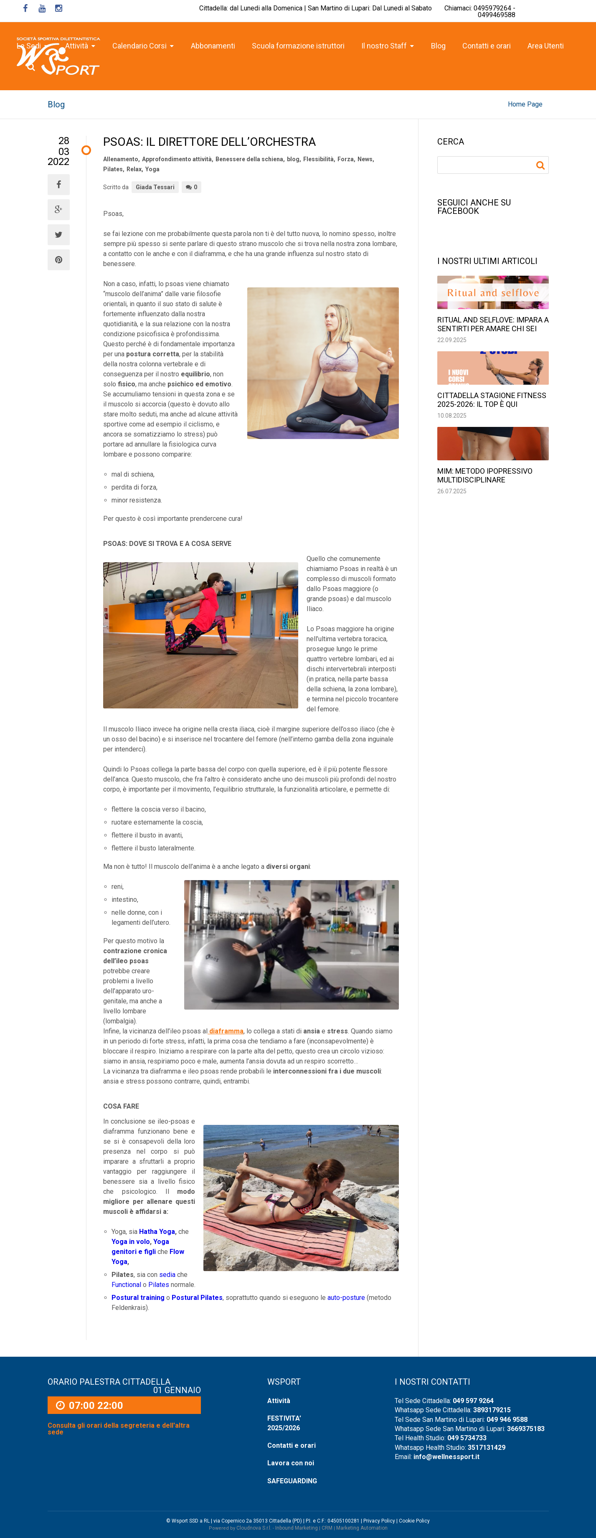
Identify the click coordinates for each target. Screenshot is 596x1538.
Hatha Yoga (157, 1232)
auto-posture (346, 1298)
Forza (345, 159)
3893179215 (492, 1410)
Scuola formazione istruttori (298, 45)
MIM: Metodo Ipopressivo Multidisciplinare (485, 475)
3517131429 (486, 1448)
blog (293, 159)
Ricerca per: (541, 165)
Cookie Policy (414, 1521)
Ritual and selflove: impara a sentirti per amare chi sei (493, 324)
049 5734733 (467, 1438)
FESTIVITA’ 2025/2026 (284, 1422)
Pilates (113, 169)
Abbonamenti (213, 45)
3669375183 (526, 1429)
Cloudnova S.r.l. (253, 1528)
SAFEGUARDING (292, 1481)
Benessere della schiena (249, 159)
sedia (166, 1275)
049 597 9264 (473, 1401)
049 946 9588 (507, 1420)
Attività (278, 1401)
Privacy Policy (379, 1521)
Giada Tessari (155, 187)
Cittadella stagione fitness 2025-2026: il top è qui (491, 400)
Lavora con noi (290, 1463)
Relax (134, 169)
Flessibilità (318, 159)
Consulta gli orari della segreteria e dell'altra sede (119, 1429)
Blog (438, 45)
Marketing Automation (362, 1528)
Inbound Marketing (296, 1528)
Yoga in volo (131, 1242)
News (365, 159)
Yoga (152, 169)
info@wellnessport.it (446, 1457)
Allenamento (120, 159)
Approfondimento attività (177, 159)
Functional (126, 1285)
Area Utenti (546, 45)
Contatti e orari (486, 45)
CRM (327, 1528)
